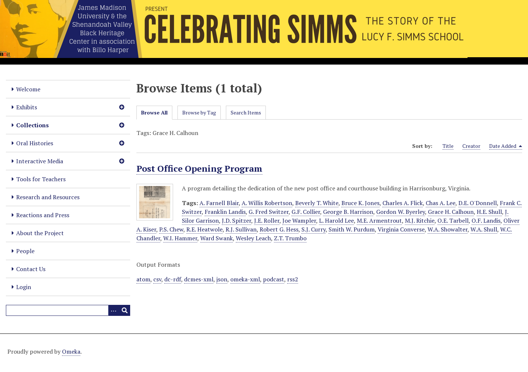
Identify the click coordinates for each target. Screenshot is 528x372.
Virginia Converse (401, 229)
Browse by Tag (199, 112)
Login (23, 287)
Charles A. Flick (402, 203)
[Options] (113, 310)
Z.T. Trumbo (290, 238)
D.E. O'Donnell (477, 203)
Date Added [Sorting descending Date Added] (505, 146)
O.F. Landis (486, 220)
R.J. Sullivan (241, 229)
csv (157, 279)
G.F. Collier (306, 212)
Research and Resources (48, 197)
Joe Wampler (299, 220)
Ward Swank (216, 238)
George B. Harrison (348, 212)
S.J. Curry (313, 229)
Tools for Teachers (41, 179)
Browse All (154, 112)
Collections (32, 125)
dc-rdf (172, 279)
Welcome (28, 89)
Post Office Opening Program (199, 168)
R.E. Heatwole (204, 229)
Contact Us (30, 269)
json (221, 279)
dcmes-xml (198, 279)
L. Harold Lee (336, 220)
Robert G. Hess (279, 229)
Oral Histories (34, 143)
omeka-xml (245, 279)
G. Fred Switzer (269, 212)
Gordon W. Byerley (400, 212)
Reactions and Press (42, 215)
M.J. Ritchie (419, 220)
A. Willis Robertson (267, 203)
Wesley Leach (253, 238)
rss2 (292, 279)
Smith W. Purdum (352, 229)
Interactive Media (39, 161)
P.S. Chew (171, 229)
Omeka (71, 351)
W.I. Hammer (180, 238)
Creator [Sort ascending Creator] (471, 145)
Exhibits (26, 107)
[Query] (68, 310)
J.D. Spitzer (236, 220)
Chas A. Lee (440, 203)
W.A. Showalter (447, 229)
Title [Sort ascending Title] (448, 145)
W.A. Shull (483, 229)
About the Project (40, 233)
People (25, 251)
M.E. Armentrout (379, 220)
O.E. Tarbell (453, 220)
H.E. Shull (489, 212)
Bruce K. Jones (360, 203)
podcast (273, 279)
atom (143, 279)
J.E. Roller (266, 220)
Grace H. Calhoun (451, 212)
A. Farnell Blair (219, 203)
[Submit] (124, 310)
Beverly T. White (316, 203)
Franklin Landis (225, 212)
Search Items (246, 112)
